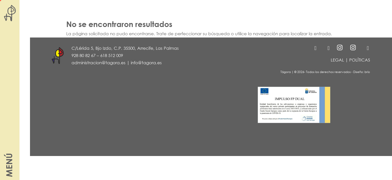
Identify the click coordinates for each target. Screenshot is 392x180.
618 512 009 (111, 55)
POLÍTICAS (359, 59)
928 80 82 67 (84, 55)
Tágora (285, 72)
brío (367, 72)
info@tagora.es (146, 62)
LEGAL (337, 59)
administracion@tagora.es (99, 62)
